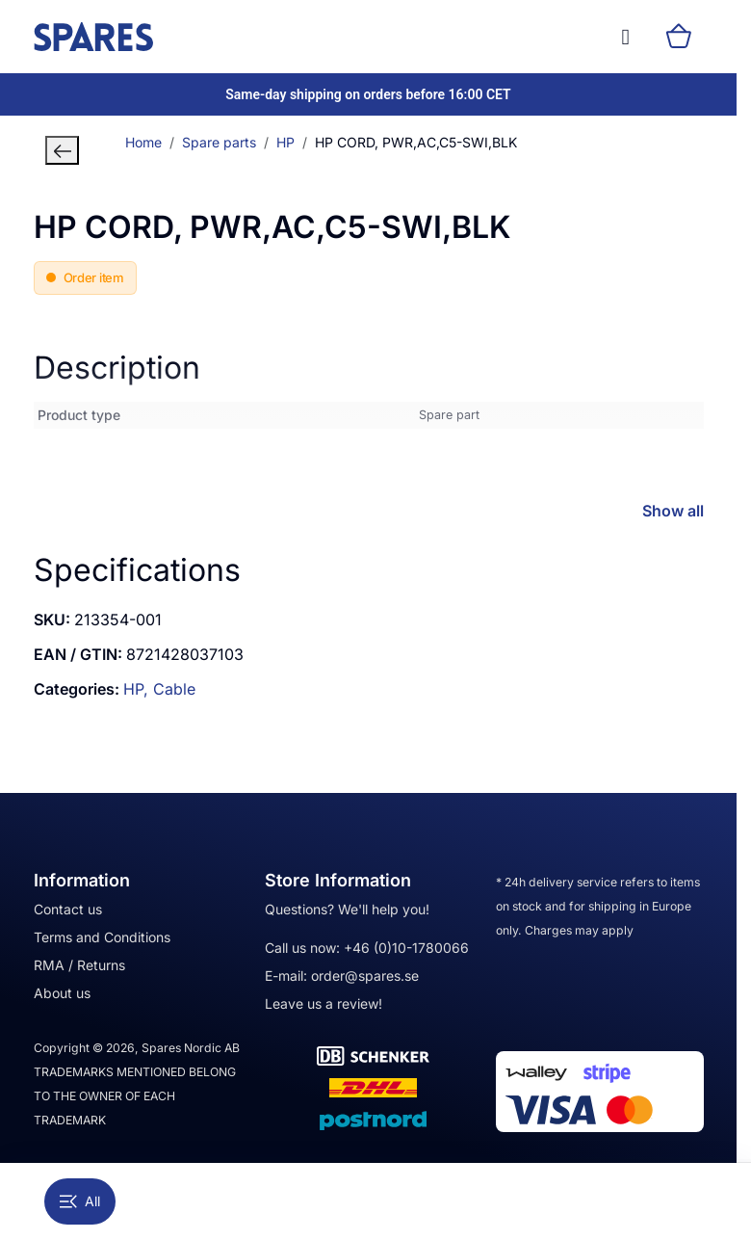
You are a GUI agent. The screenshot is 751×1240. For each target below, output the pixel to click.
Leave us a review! (323, 1003)
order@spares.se (365, 975)
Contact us (68, 909)
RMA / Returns (79, 965)
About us (62, 993)
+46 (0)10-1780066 (406, 947)
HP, (138, 689)
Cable (174, 689)
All (80, 1201)
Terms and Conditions (102, 937)
